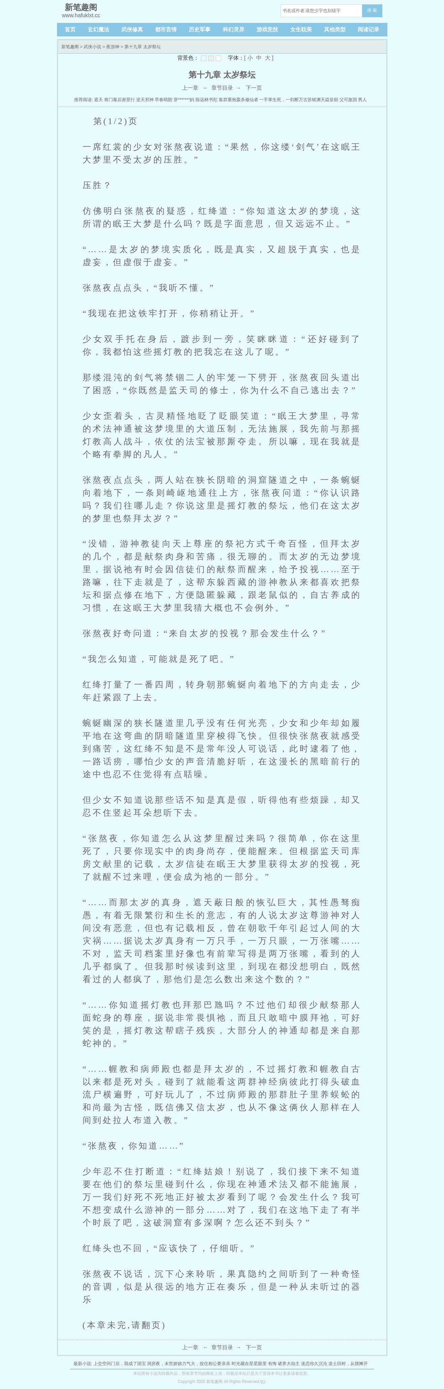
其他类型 (335, 29)
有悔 (272, 1363)
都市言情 (166, 29)
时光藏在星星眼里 (249, 1363)
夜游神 (112, 46)
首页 (70, 29)
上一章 (190, 88)
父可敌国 (348, 99)
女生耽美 (301, 29)
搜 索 (372, 10)
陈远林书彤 (206, 99)
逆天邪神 (145, 99)
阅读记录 (368, 29)
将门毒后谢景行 (119, 99)
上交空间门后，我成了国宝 (119, 1363)
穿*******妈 (184, 99)
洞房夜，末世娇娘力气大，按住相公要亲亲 (188, 1363)
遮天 (98, 99)
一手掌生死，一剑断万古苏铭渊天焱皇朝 (298, 99)
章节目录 (222, 88)
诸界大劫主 (289, 1363)
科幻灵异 (233, 29)
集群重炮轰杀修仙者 (238, 99)
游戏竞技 (267, 29)
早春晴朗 (163, 99)
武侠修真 (132, 29)
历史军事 (199, 29)
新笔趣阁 (70, 46)
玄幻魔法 (98, 29)
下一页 (254, 88)
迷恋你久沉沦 (314, 1363)
